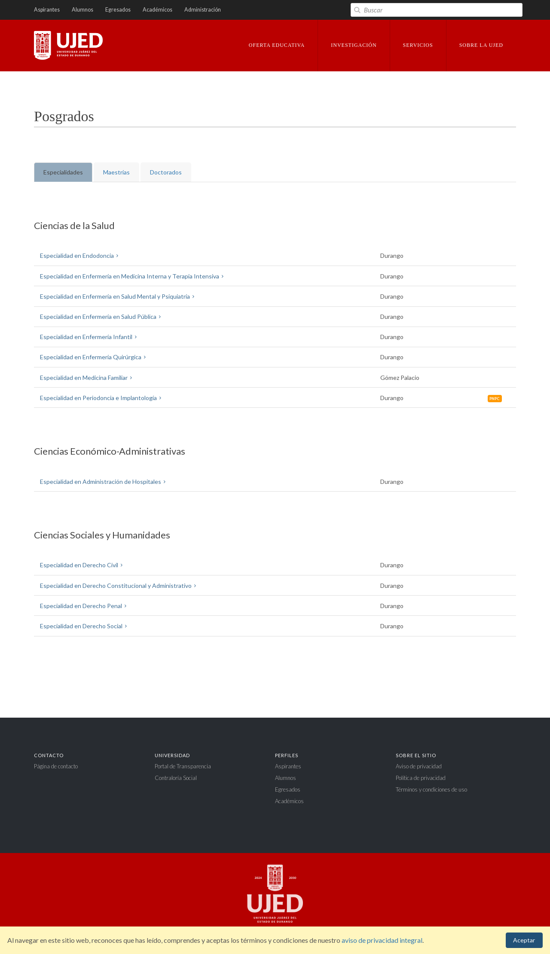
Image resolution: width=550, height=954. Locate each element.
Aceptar (524, 940)
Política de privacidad (421, 777)
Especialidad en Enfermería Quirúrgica (94, 357)
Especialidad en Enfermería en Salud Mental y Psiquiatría (118, 296)
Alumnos (82, 9)
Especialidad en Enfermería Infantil (90, 336)
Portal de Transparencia (183, 766)
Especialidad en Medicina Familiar (87, 377)
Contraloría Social (176, 777)
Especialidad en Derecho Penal (84, 605)
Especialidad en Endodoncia (80, 255)
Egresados (118, 9)
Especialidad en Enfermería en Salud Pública (102, 316)
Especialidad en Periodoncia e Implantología (102, 397)
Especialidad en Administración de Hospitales (104, 481)
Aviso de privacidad (419, 766)
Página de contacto (56, 766)
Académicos (157, 9)
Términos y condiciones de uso (431, 789)
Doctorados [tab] (166, 172)
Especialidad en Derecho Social (85, 626)
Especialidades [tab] (63, 172)
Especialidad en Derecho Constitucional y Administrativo (119, 585)
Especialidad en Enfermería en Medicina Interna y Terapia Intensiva (133, 276)
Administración (202, 9)
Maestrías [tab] (116, 172)
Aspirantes (47, 9)
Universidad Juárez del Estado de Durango (68, 46)
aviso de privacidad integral (382, 940)
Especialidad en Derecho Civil (82, 565)
